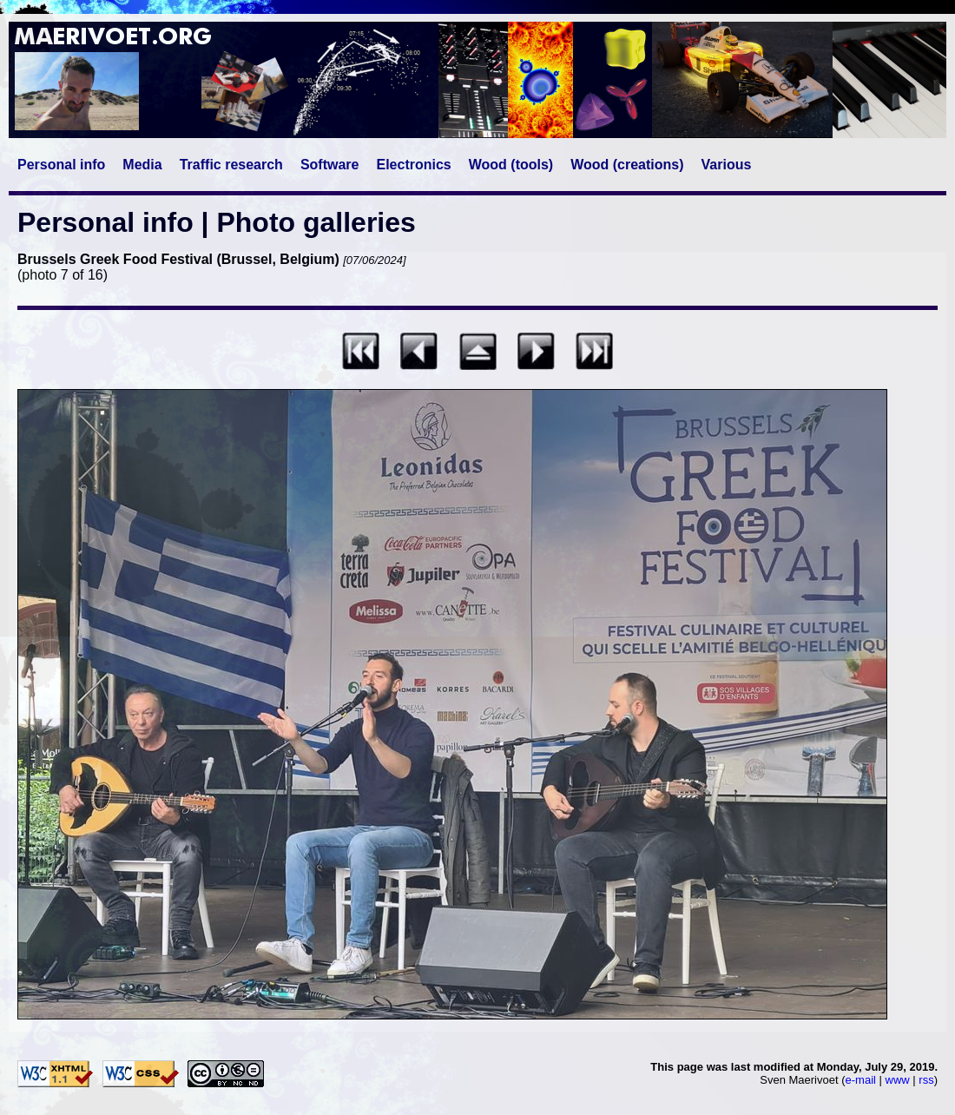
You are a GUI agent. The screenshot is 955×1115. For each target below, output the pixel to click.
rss (926, 1079)
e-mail (861, 1079)
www (898, 1079)
